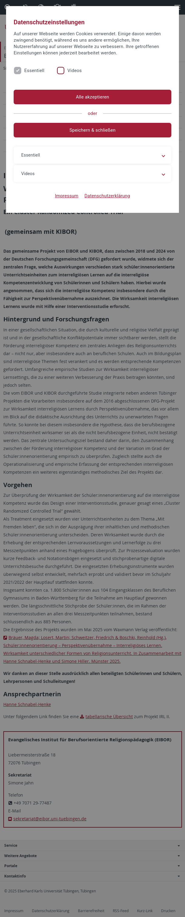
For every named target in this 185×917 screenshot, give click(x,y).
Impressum (67, 196)
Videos (74, 70)
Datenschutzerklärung (107, 196)
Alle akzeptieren (92, 97)
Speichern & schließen (92, 130)
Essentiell (34, 70)
